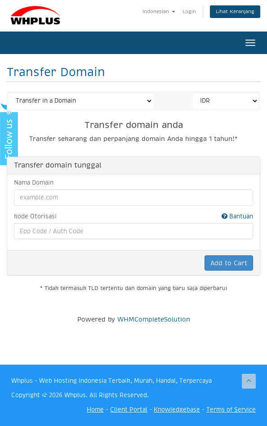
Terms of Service (231, 409)
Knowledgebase (177, 409)
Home (95, 409)
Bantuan (237, 216)
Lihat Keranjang (235, 11)
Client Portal (128, 409)
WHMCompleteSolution (153, 319)
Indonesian (158, 11)
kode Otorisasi (133, 217)
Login (189, 11)
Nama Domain (33, 183)
